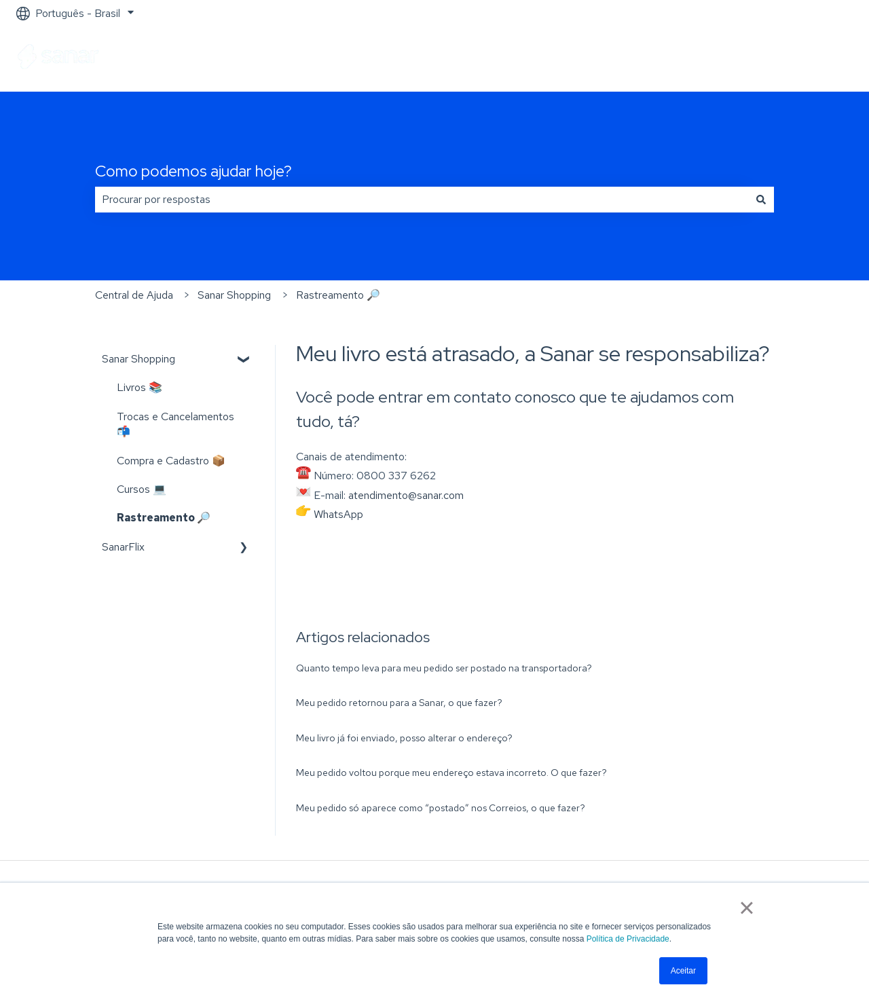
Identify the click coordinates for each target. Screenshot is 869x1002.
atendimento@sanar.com (406, 495)
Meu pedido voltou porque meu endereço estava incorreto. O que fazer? (451, 772)
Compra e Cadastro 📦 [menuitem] (171, 460)
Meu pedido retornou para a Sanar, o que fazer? (399, 703)
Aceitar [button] (683, 971)
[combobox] (421, 199)
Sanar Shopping (234, 295)
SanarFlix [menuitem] (123, 547)
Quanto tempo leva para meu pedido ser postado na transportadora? (444, 668)
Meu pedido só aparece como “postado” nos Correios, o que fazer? (440, 808)
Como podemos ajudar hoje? (193, 171)
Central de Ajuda (134, 295)
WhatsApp (338, 514)
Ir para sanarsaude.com (785, 59)
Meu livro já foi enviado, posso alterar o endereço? (404, 738)
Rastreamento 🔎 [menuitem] (163, 518)
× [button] (746, 908)
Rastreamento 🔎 (338, 295)
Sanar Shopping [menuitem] (138, 359)
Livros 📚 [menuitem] (139, 387)
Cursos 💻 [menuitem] (141, 489)
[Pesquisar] (761, 199)
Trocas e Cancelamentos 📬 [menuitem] (175, 424)
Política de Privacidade (628, 939)
